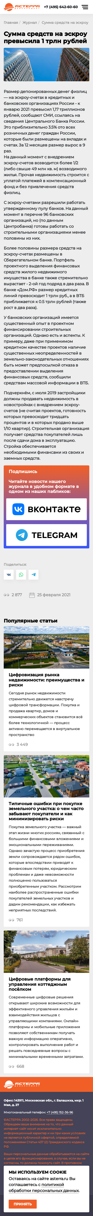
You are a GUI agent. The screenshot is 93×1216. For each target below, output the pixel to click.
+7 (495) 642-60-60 (61, 7)
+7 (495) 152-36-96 (60, 1112)
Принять (23, 1204)
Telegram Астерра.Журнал (46, 535)
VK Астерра (46, 509)
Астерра (22, 7)
